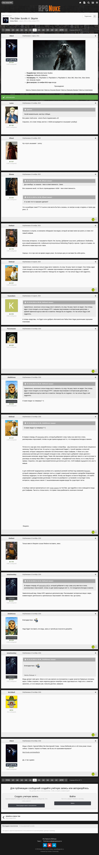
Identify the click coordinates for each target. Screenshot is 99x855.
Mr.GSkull (11, 688)
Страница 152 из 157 (75, 30)
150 (26, 30)
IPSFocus (53, 834)
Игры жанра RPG (33, 21)
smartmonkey (11, 570)
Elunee (11, 174)
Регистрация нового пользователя (26, 801)
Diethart (11, 225)
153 (39, 30)
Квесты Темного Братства (34, 90)
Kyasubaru (11, 296)
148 (17, 30)
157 (56, 30)
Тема (39, 837)
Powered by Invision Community (49, 847)
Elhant (11, 138)
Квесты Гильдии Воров (52, 90)
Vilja (68, 445)
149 (22, 30)
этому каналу (53, 483)
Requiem (87, 467)
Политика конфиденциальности (52, 837)
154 (43, 30)
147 (13, 30)
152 (35, 30)
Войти (72, 799)
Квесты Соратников (86, 90)
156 (52, 30)
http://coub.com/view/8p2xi (30, 748)
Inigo (52, 447)
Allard (15, 21)
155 (48, 30)
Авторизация (8, 15)
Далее (61, 30)
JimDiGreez (11, 375)
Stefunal (11, 262)
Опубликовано (30, 36)
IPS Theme (46, 834)
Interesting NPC (42, 435)
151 (30, 30)
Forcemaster (11, 327)
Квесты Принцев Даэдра (69, 90)
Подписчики (87, 16)
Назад (8, 30)
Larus (12, 103)
